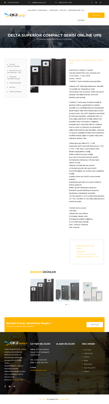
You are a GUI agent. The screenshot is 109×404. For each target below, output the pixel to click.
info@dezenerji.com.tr (38, 370)
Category (80, 252)
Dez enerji (42, 399)
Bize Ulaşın (96, 15)
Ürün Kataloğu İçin (85, 246)
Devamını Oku (17, 379)
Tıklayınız (79, 248)
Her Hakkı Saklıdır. (64, 399)
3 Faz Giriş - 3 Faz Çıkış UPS (85, 254)
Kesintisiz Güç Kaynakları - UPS (87, 256)
